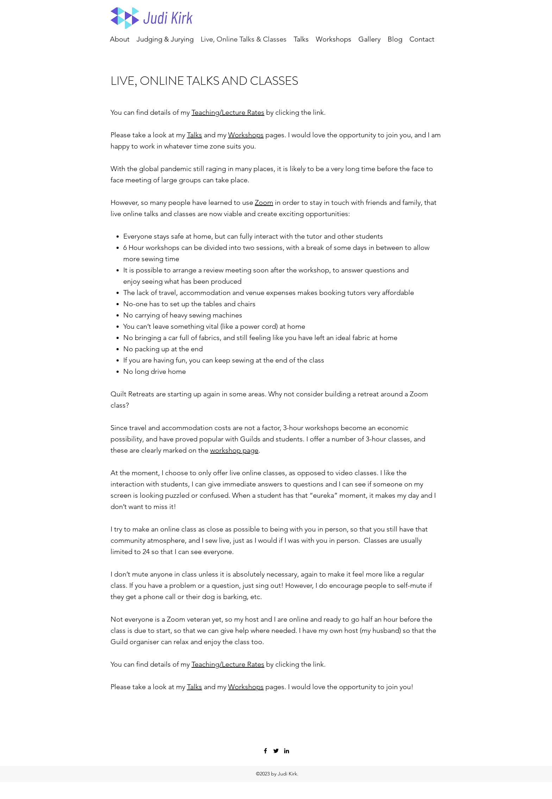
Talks (194, 135)
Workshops (246, 135)
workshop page (234, 450)
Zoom (264, 202)
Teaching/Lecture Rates (228, 112)
